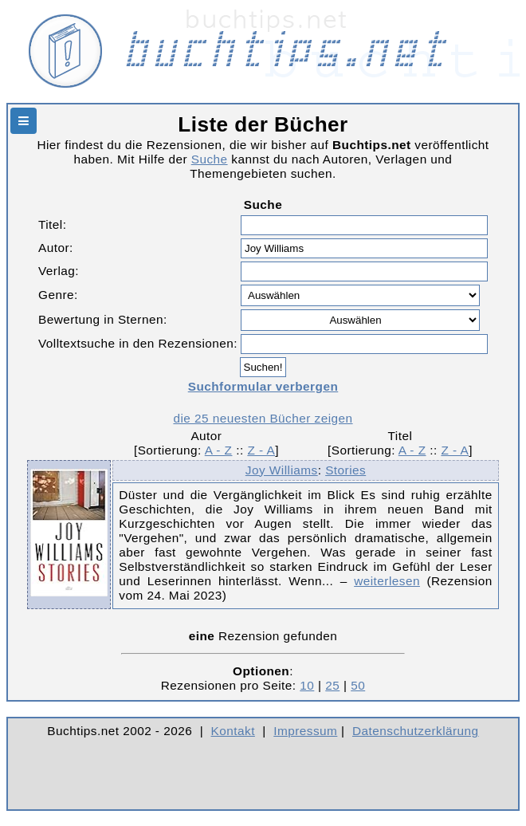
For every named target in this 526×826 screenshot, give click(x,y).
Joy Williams (281, 470)
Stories (345, 470)
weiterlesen (387, 581)
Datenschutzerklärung (415, 731)
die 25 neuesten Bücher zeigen (262, 418)
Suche (209, 159)
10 (307, 685)
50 (358, 685)
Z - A (261, 450)
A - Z (219, 450)
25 (332, 685)
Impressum (305, 731)
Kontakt (233, 731)
